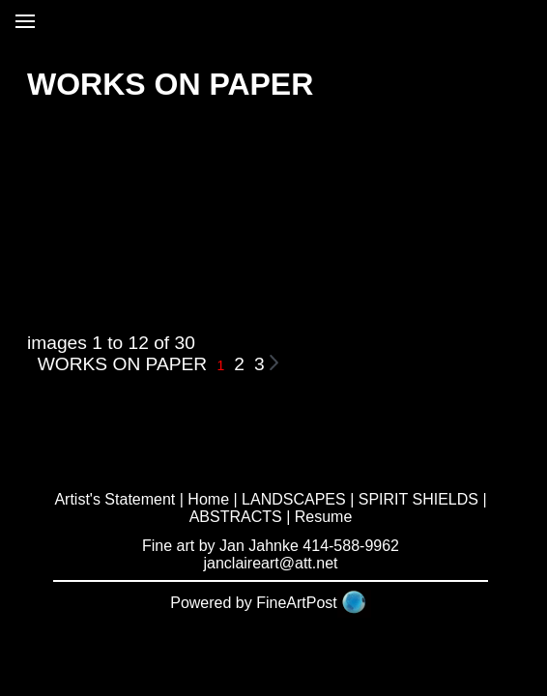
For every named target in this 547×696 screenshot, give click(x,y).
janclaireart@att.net (271, 563)
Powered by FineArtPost (253, 602)
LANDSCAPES (294, 499)
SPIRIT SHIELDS (418, 499)
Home (208, 499)
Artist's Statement (114, 499)
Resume (324, 516)
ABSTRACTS (235, 516)
